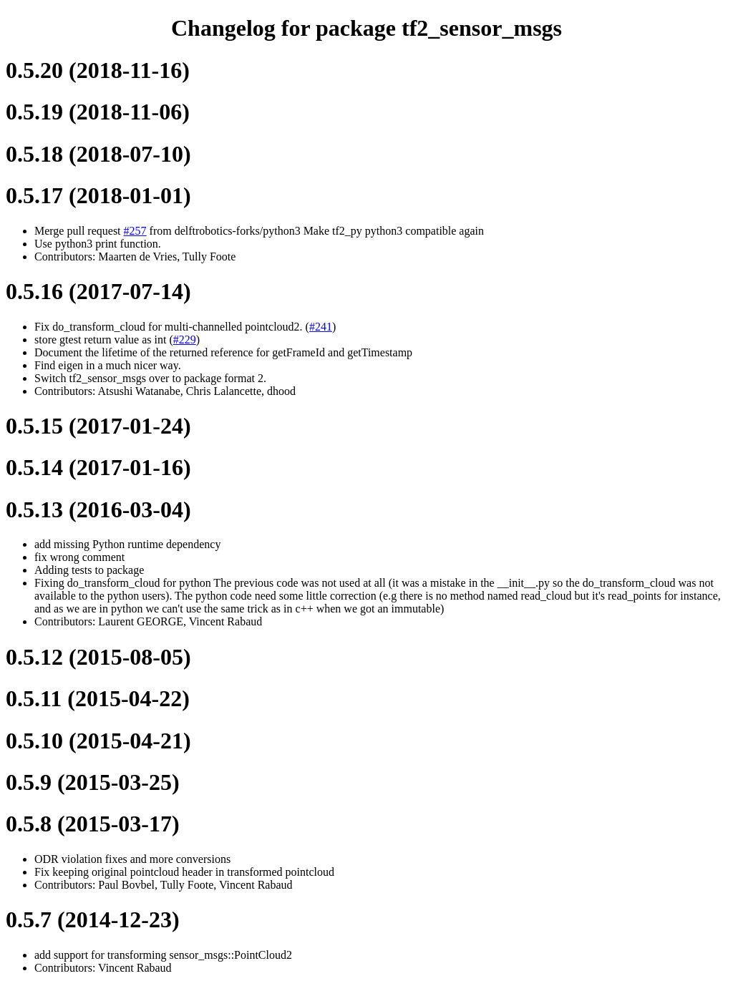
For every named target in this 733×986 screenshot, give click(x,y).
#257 (135, 231)
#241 (320, 327)
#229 (184, 339)
